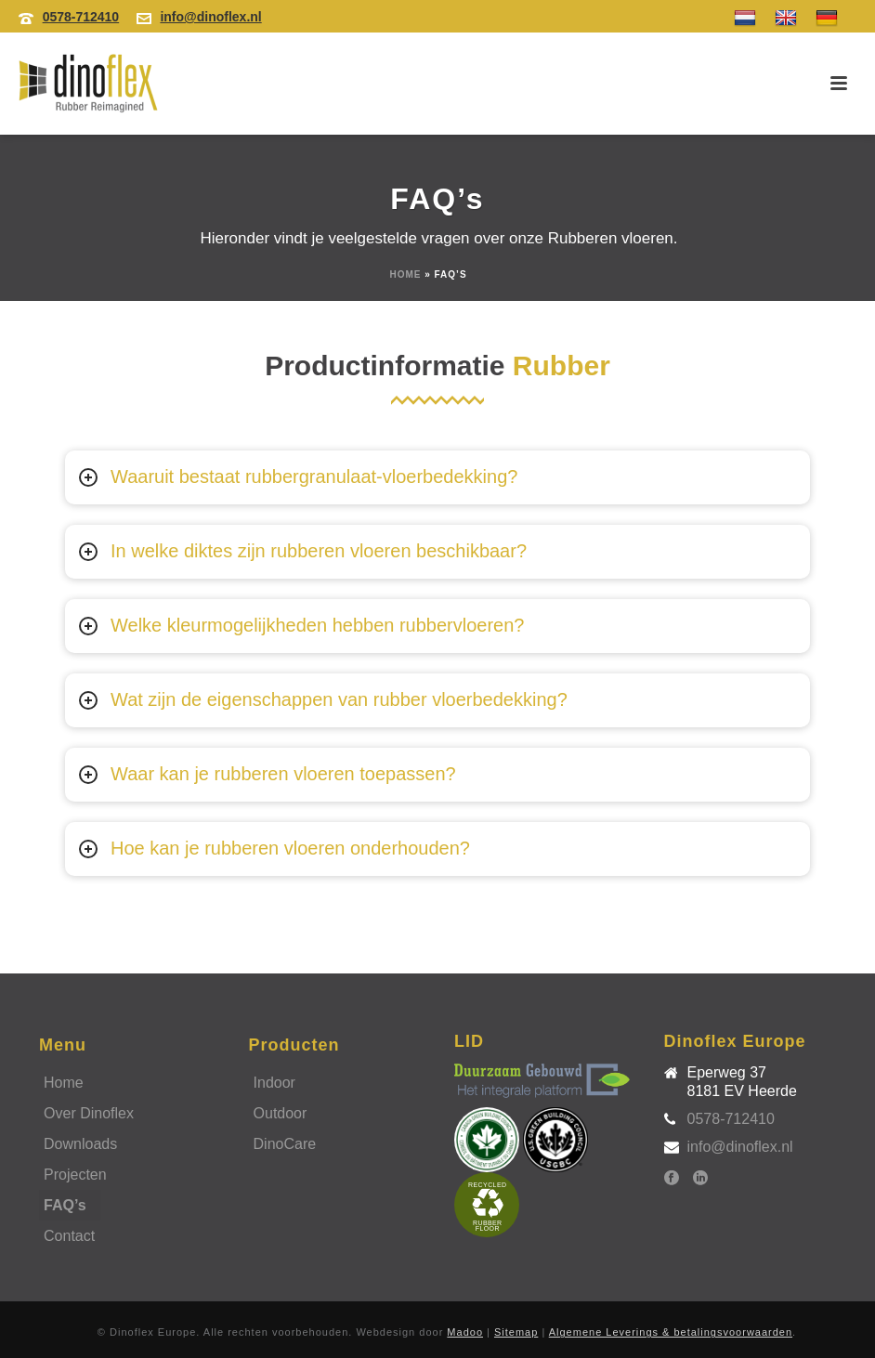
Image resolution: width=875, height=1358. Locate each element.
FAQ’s (65, 1205)
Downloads (80, 1144)
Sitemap (516, 1332)
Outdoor (280, 1113)
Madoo (465, 1332)
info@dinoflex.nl (210, 16)
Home (405, 274)
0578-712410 (81, 16)
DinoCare (285, 1144)
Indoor (274, 1082)
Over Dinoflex (89, 1113)
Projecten (75, 1174)
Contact (69, 1236)
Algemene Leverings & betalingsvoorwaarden (670, 1332)
